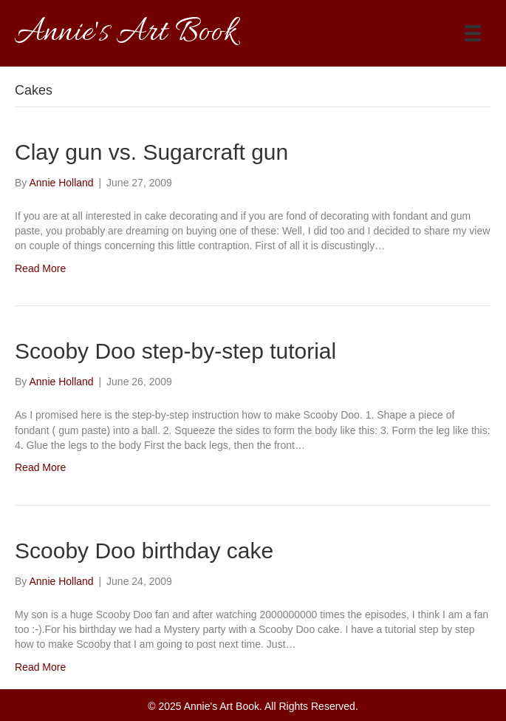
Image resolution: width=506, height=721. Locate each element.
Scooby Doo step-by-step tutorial (175, 351)
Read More (40, 268)
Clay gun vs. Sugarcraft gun (151, 152)
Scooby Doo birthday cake (144, 550)
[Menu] (472, 33)
